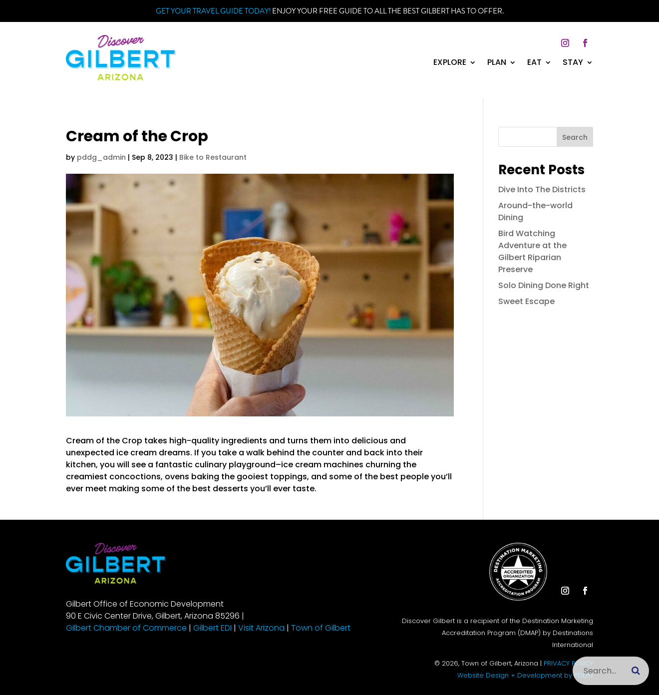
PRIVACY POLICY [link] (568, 663)
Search (575, 137)
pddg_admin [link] (101, 157)
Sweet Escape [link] (526, 301)
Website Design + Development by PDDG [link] (525, 675)
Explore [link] (449, 63)
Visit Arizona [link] (261, 628)
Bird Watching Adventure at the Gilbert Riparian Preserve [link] (532, 251)
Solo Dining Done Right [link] (543, 285)
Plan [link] (496, 63)
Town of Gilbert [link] (320, 628)
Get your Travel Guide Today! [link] (213, 10)
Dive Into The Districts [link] (542, 189)
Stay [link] (573, 63)
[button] (565, 43)
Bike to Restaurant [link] (213, 157)
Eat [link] (534, 63)
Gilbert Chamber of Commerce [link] (126, 628)
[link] (121, 77)
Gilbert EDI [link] (212, 628)
